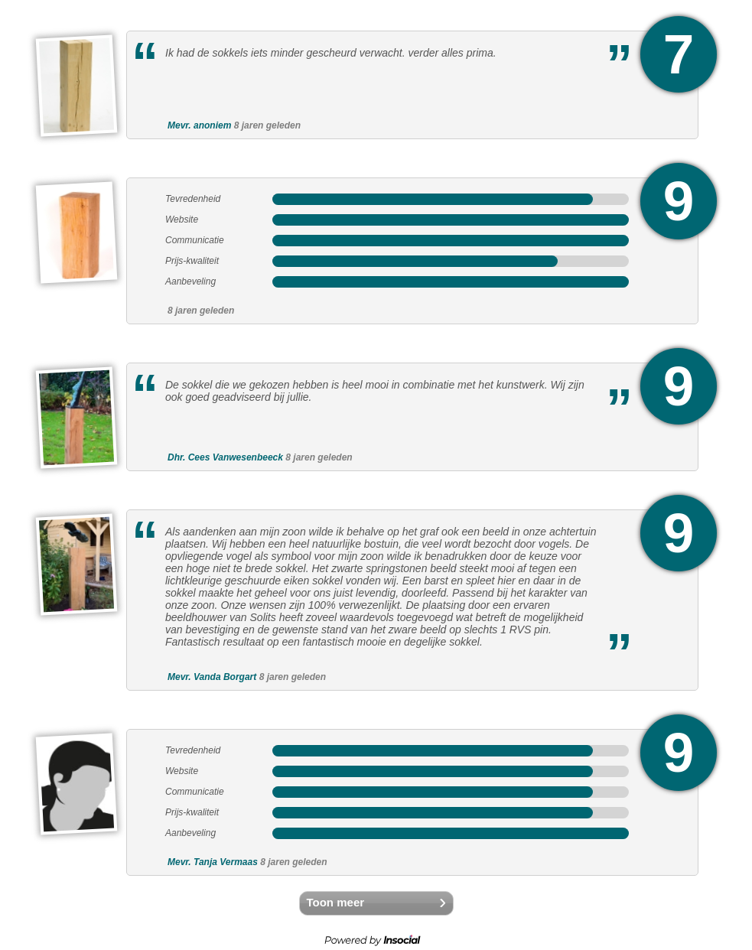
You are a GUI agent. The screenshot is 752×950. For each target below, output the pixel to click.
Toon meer (336, 902)
